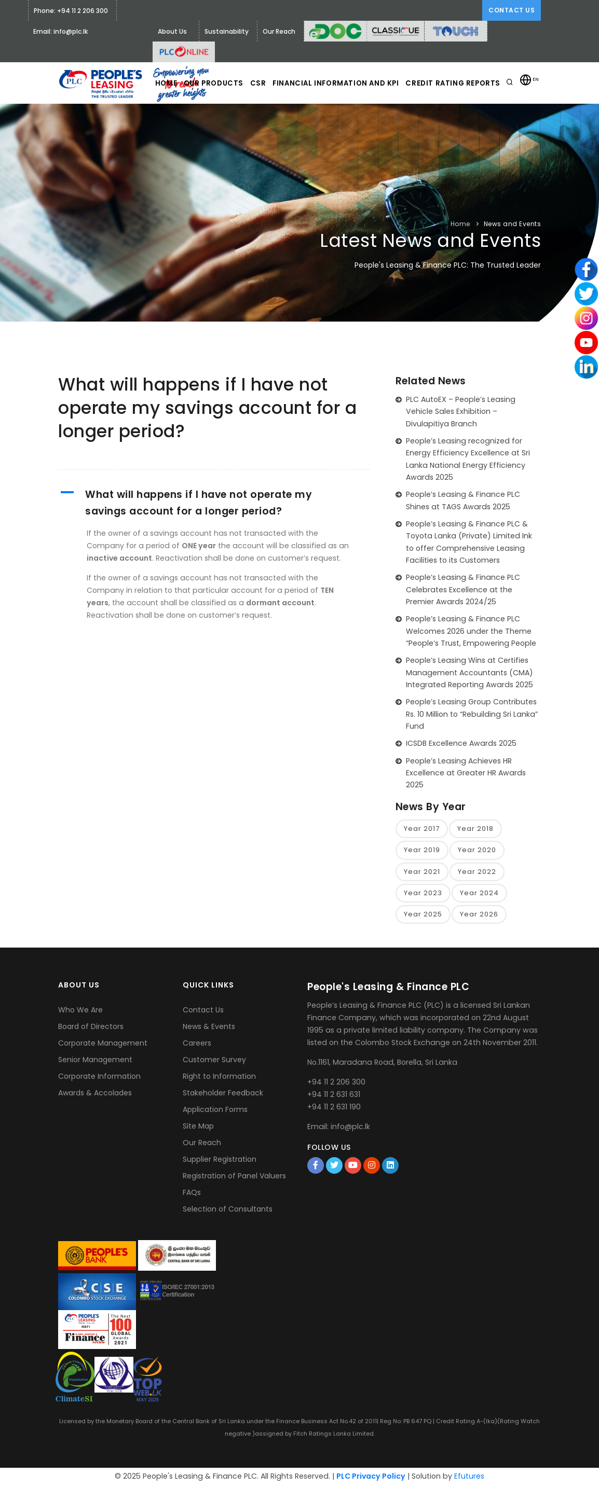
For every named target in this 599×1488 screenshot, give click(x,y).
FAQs (192, 1195)
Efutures (469, 1478)
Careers (197, 1046)
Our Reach (202, 1146)
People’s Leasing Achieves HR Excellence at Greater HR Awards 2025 (466, 773)
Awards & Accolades (95, 1096)
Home (184, 124)
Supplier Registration (219, 1162)
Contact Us (511, 10)
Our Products (238, 124)
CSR (288, 124)
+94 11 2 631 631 (333, 1097)
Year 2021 (422, 873)
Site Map (198, 1129)
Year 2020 (477, 851)
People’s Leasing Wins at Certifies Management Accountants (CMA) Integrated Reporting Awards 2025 (469, 672)
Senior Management (95, 1063)
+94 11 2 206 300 (336, 1084)
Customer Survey (214, 1063)
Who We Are (80, 1013)
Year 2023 (423, 895)
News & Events (209, 1029)
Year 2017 (422, 829)
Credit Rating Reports (490, 124)
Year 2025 (423, 917)
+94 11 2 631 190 (334, 1109)
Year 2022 (477, 873)
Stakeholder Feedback (223, 1096)
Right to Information (219, 1079)
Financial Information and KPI (370, 124)
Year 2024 (479, 895)
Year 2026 (479, 917)
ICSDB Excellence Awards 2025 (461, 743)
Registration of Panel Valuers (234, 1179)
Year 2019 (422, 851)
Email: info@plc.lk (60, 31)
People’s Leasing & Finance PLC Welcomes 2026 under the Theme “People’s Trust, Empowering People (471, 631)
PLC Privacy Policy (370, 1478)
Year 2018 (475, 829)
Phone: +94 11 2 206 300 (71, 10)
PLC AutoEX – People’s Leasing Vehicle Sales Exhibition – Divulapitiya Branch (460, 411)
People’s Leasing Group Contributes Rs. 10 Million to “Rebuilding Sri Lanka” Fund (472, 714)
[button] (214, 503)
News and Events (512, 223)
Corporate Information (99, 1079)
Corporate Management (102, 1046)
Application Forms (215, 1112)
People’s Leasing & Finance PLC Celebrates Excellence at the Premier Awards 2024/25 (463, 589)
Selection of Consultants (228, 1212)
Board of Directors (91, 1029)
